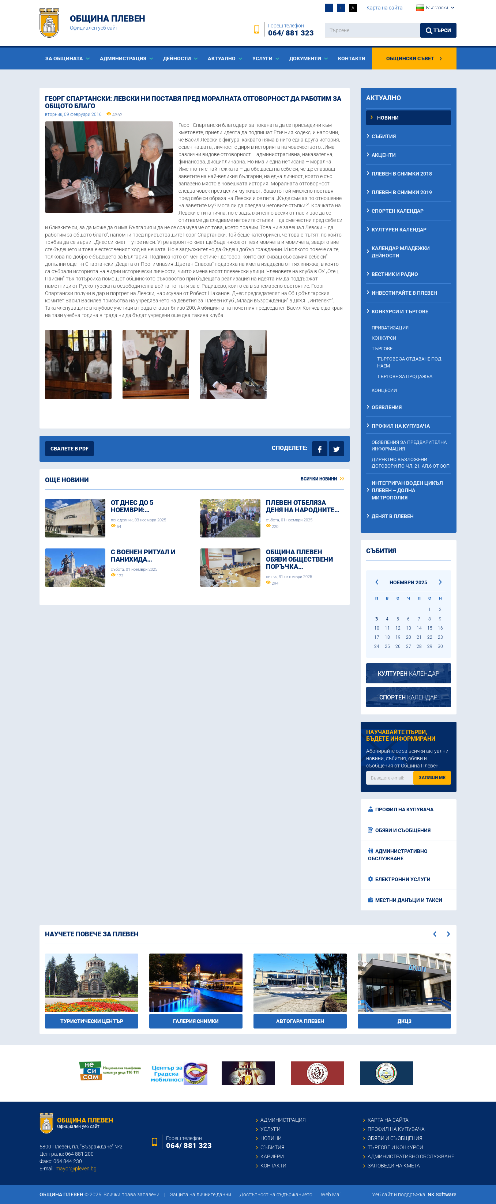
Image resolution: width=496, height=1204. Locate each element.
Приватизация (390, 328)
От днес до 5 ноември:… (132, 506)
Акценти (384, 155)
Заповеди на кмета (394, 1166)
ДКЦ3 (405, 1021)
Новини (388, 118)
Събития (384, 136)
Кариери (272, 1156)
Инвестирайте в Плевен (404, 293)
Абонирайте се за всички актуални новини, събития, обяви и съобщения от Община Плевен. (407, 758)
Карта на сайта (385, 8)
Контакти (351, 58)
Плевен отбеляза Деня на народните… (302, 506)
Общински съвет (414, 58)
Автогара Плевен (300, 1021)
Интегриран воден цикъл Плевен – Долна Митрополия (407, 490)
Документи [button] (305, 58)
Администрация (283, 1120)
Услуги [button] (263, 58)
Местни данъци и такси (405, 900)
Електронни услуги (399, 879)
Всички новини (322, 479)
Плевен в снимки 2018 (402, 174)
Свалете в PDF (69, 449)
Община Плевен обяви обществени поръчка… (299, 559)
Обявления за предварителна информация (409, 445)
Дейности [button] (177, 58)
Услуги (270, 1129)
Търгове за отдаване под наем (409, 362)
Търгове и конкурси (395, 1147)
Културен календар (399, 230)
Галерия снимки (196, 1021)
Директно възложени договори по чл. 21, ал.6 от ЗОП (411, 463)
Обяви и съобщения (399, 830)
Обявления (387, 407)
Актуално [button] (222, 58)
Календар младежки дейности (401, 251)
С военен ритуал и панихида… (143, 555)
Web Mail (331, 1194)
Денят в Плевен (393, 516)
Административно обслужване (398, 854)
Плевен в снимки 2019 (402, 192)
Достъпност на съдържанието (276, 1194)
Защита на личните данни (200, 1194)
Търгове (382, 348)
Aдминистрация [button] (123, 58)
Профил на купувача (401, 426)
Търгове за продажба (404, 376)
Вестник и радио (395, 274)
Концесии (384, 390)
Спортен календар (398, 211)
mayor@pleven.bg (76, 1168)
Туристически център (91, 1021)
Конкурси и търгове (400, 311)
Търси (438, 30)
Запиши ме (432, 777)
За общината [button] (64, 58)
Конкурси (384, 338)
